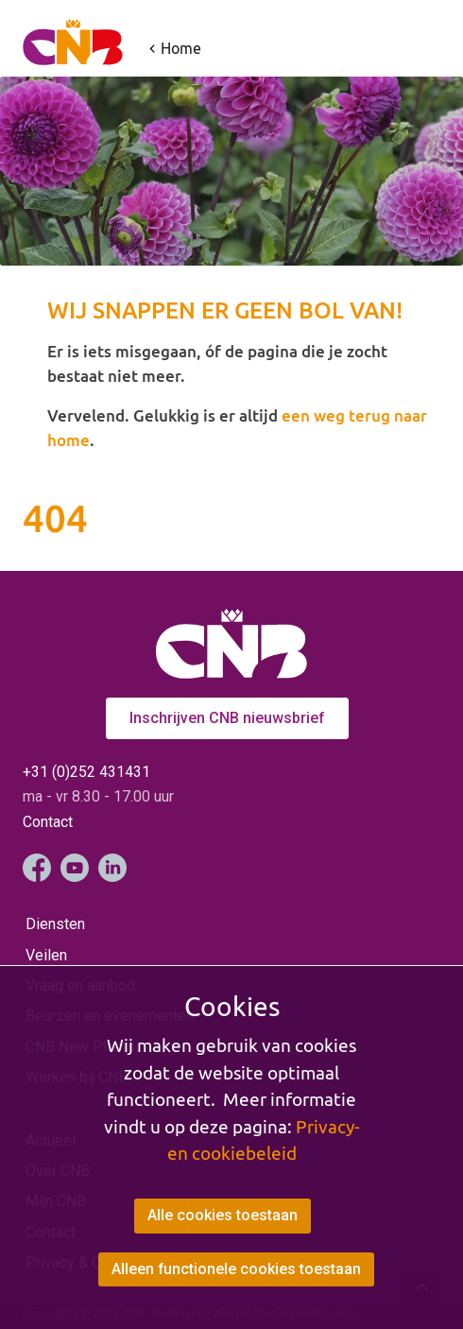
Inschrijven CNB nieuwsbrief (227, 718)
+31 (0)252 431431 (86, 772)
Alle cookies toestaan (222, 1216)
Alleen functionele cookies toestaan (236, 1269)
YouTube (74, 868)
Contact (48, 822)
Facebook (37, 868)
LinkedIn (112, 868)
